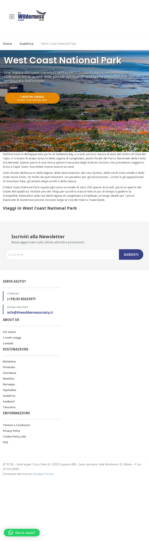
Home (7, 44)
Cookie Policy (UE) (14, 436)
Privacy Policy (11, 431)
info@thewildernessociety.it (30, 312)
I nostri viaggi (12, 337)
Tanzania (9, 407)
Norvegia (9, 384)
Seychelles (9, 390)
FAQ (5, 442)
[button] (22, 532)
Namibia (8, 378)
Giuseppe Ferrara (43, 474)
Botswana (9, 361)
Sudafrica (26, 44)
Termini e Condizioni (16, 425)
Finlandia (9, 367)
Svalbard (8, 401)
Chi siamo (9, 332)
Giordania (9, 373)
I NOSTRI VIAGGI (32, 98)
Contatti (8, 343)
